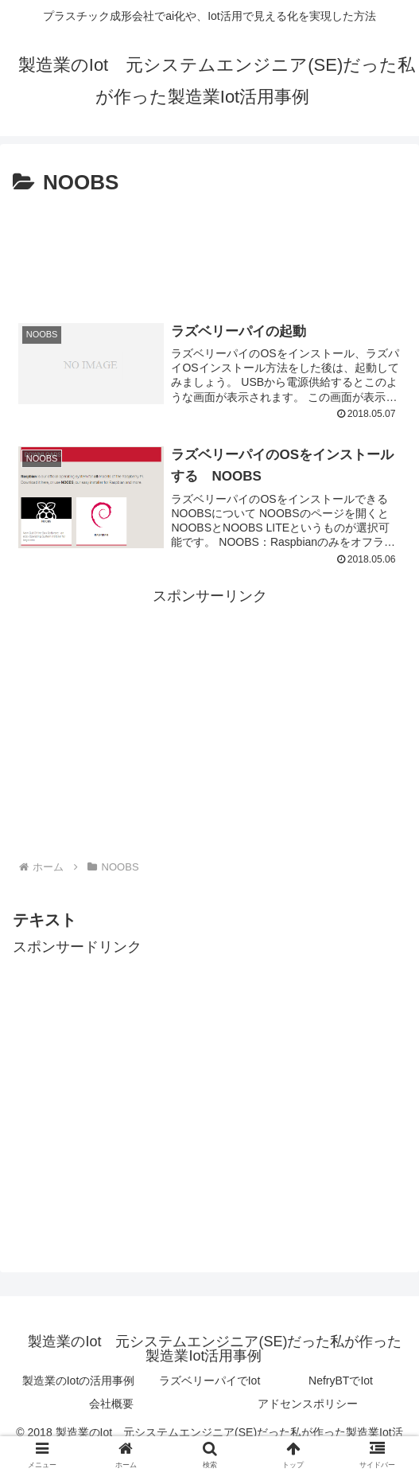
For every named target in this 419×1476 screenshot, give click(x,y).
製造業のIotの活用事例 (78, 1382)
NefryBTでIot (340, 1382)
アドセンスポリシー (308, 1405)
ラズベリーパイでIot (210, 1382)
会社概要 (111, 1405)
